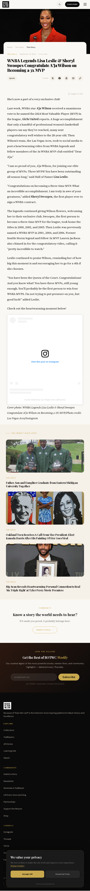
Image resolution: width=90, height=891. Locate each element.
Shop (6, 816)
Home (9, 47)
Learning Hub (10, 751)
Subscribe (72, 4)
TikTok (6, 846)
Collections (9, 730)
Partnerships (9, 802)
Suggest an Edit (75, 94)
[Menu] (85, 4)
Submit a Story (45, 630)
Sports (12, 78)
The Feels (19, 47)
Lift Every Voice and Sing (15, 795)
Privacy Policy (17, 866)
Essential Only (63, 874)
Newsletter (9, 781)
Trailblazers (9, 737)
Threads (7, 839)
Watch (7, 758)
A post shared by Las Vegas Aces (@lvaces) (45, 399)
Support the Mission (13, 809)
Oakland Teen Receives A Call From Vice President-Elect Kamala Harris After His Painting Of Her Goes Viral (40, 536)
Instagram (8, 832)
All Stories (8, 744)
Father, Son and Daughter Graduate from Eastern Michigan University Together (42, 484)
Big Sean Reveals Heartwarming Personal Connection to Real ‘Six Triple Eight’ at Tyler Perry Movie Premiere (43, 588)
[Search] (59, 4)
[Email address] (34, 677)
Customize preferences (45, 884)
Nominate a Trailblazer (14, 788)
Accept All (27, 874)
